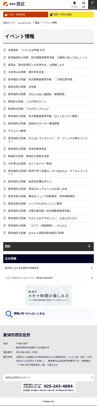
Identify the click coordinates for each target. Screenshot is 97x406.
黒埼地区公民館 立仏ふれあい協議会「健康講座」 (37, 94)
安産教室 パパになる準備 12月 (26, 50)
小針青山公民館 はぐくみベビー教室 (30, 163)
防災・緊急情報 (17, 14)
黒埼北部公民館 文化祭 (22, 86)
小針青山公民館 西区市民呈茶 (26, 72)
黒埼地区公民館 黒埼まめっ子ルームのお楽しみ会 (37, 188)
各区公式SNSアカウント (18, 377)
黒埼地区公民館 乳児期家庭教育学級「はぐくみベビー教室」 (44, 116)
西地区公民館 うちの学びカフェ (27, 101)
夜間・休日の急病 (63, 14)
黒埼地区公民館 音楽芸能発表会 (27, 148)
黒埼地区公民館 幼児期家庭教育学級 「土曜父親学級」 (41, 79)
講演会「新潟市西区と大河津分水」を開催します (36, 64)
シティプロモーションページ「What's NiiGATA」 (30, 278)
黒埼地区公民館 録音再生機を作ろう (30, 181)
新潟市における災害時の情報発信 (22, 268)
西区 (37, 22)
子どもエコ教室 (17, 130)
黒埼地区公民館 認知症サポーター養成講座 (33, 123)
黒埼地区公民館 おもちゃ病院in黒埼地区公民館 (36, 233)
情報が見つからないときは (29, 313)
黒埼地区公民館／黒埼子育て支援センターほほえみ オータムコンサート (48, 173)
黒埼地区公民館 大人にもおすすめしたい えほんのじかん (42, 218)
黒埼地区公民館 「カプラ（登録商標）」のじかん (37, 225)
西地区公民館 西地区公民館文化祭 (28, 156)
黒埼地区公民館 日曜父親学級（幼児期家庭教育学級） (40, 210)
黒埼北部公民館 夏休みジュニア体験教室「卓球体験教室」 (42, 196)
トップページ (24, 22)
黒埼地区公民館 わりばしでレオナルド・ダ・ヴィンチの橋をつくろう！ (48, 140)
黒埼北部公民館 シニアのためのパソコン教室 (35, 203)
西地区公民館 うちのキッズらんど (28, 108)
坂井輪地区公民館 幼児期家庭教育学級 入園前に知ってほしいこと (49, 57)
